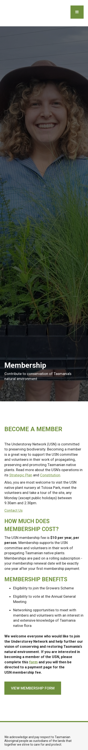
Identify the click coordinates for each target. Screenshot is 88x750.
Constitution (50, 475)
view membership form (33, 688)
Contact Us (13, 510)
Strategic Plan (20, 475)
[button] (77, 12)
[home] (4, 13)
